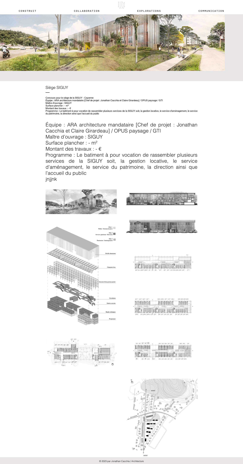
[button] (121, 5)
